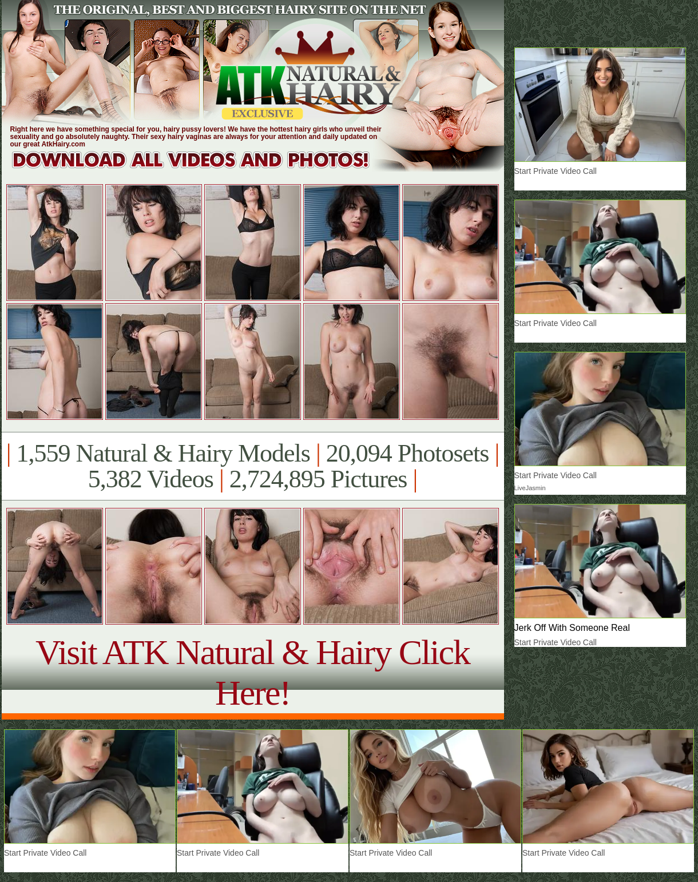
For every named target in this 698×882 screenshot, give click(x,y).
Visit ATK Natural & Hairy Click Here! (252, 672)
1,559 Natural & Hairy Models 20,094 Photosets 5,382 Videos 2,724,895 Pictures (252, 466)
